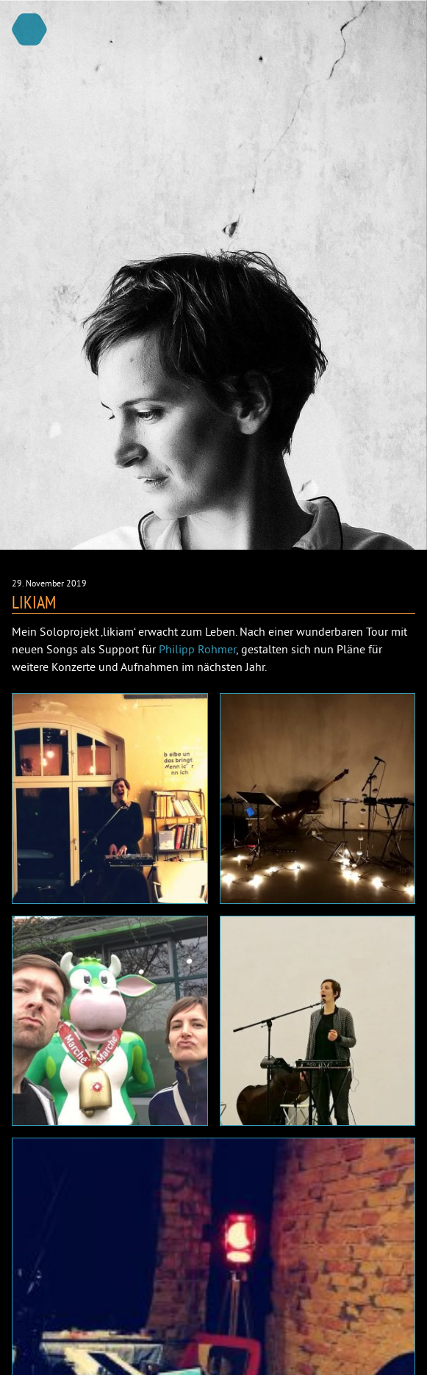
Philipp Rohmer (197, 649)
